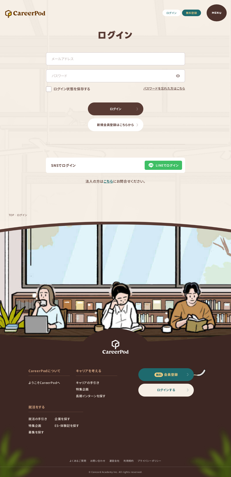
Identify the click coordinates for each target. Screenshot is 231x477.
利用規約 (129, 460)
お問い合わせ (97, 460)
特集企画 (82, 389)
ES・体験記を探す (67, 425)
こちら (108, 181)
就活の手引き (37, 419)
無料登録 (191, 13)
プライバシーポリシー (149, 460)
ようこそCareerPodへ (44, 382)
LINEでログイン (163, 165)
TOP (11, 215)
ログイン (171, 13)
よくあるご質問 (78, 460)
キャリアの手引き (87, 382)
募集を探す (36, 432)
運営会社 (114, 460)
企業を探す (62, 419)
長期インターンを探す (91, 396)
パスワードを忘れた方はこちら (164, 88)
